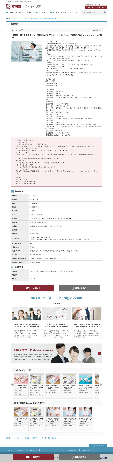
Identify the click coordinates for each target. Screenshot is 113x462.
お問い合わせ (85, 450)
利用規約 (20, 450)
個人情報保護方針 (32, 450)
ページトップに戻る (98, 445)
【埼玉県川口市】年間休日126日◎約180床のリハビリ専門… (36, 420)
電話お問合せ (79, 457)
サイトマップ (60, 450)
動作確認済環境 (72, 450)
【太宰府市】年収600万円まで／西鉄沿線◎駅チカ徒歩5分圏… (20, 387)
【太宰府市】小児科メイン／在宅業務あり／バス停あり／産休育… (85, 387)
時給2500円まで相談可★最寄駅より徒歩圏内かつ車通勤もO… (53, 387)
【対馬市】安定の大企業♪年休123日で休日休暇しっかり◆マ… (85, 420)
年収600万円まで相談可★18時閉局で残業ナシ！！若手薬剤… (69, 387)
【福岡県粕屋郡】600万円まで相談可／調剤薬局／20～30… (36, 387)
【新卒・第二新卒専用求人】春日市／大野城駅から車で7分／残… (53, 420)
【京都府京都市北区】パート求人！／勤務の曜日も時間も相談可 (69, 420)
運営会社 (10, 450)
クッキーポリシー (47, 450)
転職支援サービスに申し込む (96, 7)
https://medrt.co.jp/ (36, 279)
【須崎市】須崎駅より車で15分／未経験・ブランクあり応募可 (20, 420)
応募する (33, 457)
